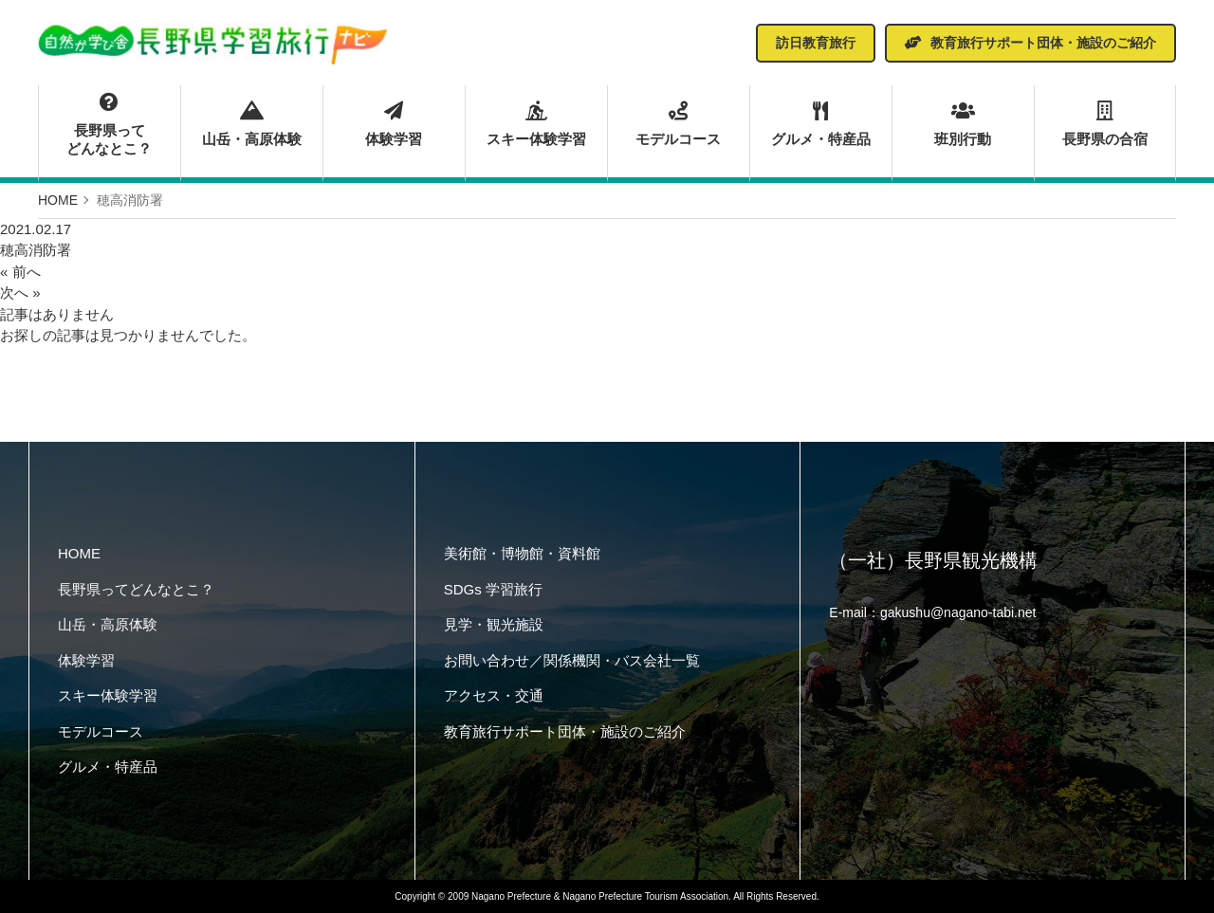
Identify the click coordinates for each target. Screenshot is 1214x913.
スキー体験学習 (536, 124)
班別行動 (963, 124)
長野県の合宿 (1105, 124)
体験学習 (394, 124)
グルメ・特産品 (821, 124)
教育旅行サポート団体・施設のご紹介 (565, 731)
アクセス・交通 (493, 695)
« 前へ (20, 272)
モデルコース (678, 124)
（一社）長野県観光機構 (933, 560)
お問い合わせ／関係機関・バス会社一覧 (572, 660)
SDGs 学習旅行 (493, 589)
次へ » (20, 292)
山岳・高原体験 (251, 124)
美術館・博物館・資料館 (522, 553)
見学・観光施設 (493, 624)
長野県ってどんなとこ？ (109, 125)
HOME (79, 553)
